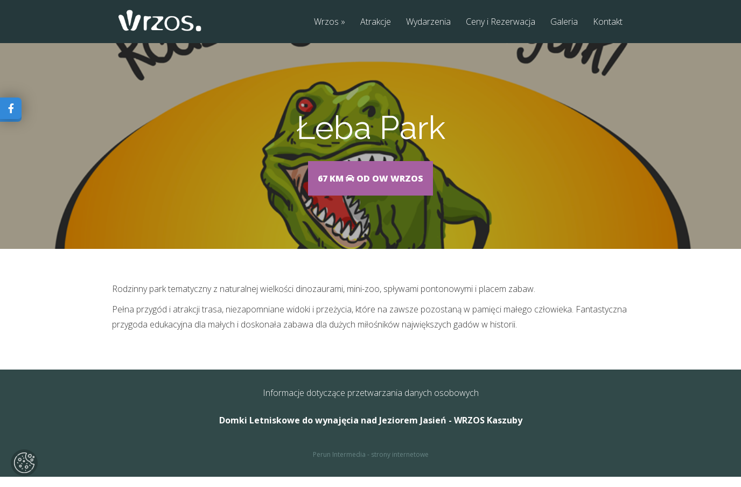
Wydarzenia (428, 22)
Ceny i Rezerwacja (500, 22)
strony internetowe (400, 464)
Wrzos (326, 22)
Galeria (564, 22)
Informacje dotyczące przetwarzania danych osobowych (371, 403)
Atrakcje (375, 22)
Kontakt (608, 22)
